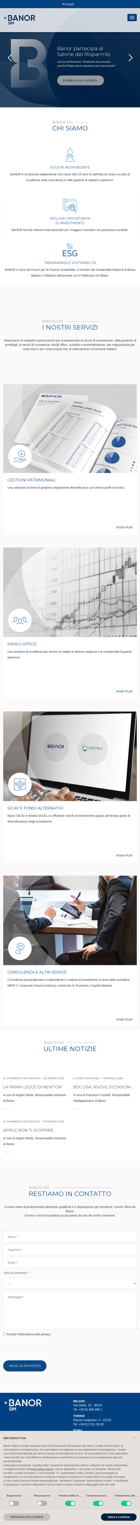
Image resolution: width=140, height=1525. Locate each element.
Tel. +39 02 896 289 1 (87, 1409)
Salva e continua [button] (119, 1517)
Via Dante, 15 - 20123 (87, 1405)
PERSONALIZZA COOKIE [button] (27, 1517)
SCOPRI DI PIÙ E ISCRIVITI (80, 80)
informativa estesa (42, 1469)
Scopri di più (124, 974)
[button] (134, 1437)
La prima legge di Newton (32, 1150)
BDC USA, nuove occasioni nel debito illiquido (105, 1150)
